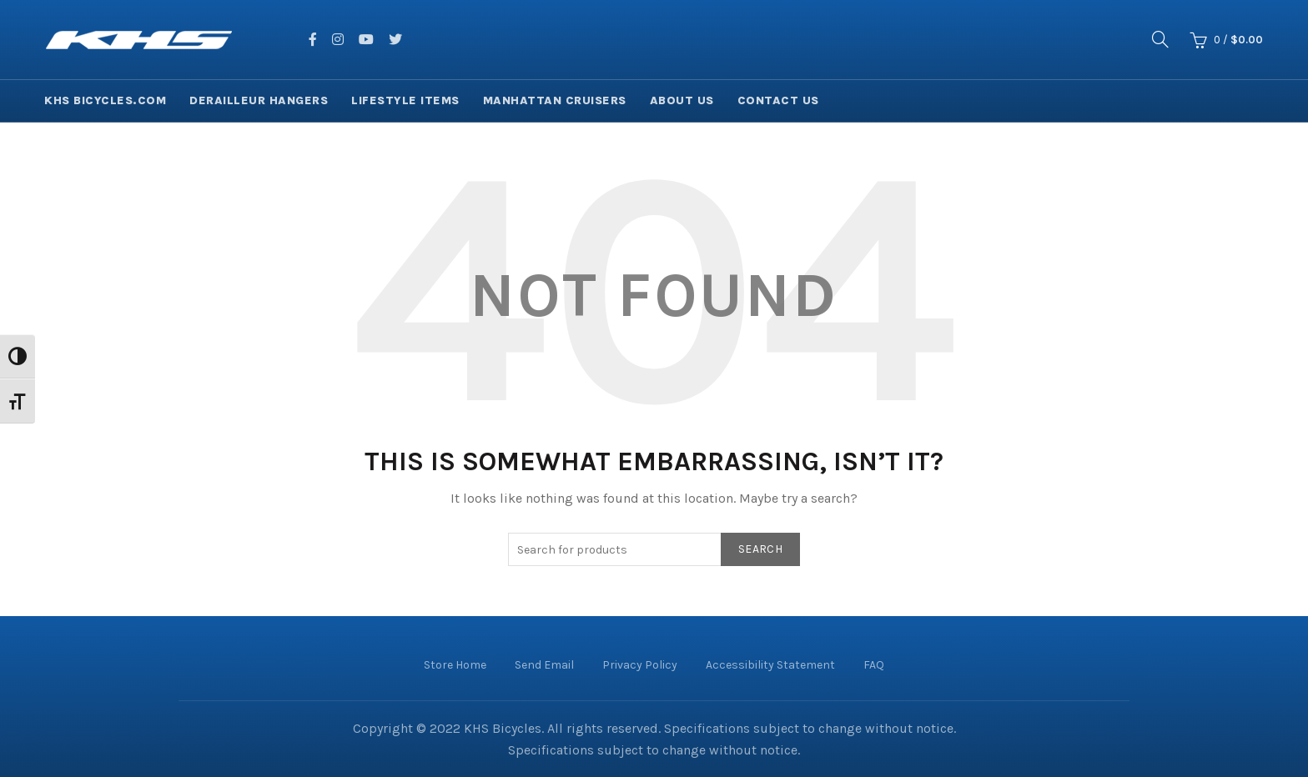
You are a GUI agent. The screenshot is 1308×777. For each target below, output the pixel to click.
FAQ (873, 665)
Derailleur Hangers (258, 100)
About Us (682, 100)
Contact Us (778, 100)
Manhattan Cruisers (554, 100)
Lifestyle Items (405, 100)
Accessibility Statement (770, 665)
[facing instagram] (337, 40)
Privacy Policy (639, 665)
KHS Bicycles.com (105, 100)
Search (760, 549)
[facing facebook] (312, 40)
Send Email (544, 665)
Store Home (455, 665)
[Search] (1160, 39)
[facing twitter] (395, 40)
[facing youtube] (366, 40)
